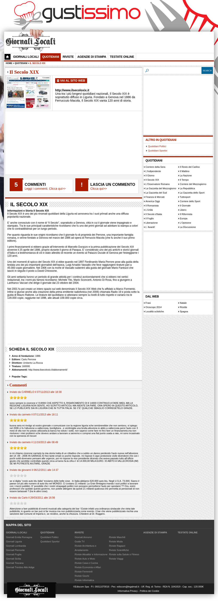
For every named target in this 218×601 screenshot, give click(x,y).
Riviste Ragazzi (117, 546)
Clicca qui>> (98, 188)
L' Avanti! (150, 227)
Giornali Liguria (14, 541)
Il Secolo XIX (152, 179)
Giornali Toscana (15, 563)
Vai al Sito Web (72, 80)
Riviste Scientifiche (119, 550)
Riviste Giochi (82, 576)
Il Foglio (149, 218)
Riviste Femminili (83, 571)
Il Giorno (149, 175)
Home (9, 63)
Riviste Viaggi (116, 558)
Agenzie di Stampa (91, 56)
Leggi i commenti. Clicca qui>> (45, 188)
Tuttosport (185, 197)
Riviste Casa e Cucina (86, 563)
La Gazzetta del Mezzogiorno (160, 188)
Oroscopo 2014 (153, 307)
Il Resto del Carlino (190, 167)
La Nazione (186, 175)
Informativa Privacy (128, 591)
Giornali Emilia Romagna (19, 537)
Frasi (148, 303)
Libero (183, 210)
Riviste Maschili (117, 537)
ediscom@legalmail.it (128, 586)
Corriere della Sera (155, 167)
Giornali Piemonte (15, 550)
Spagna (184, 311)
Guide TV (80, 541)
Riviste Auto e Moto (85, 558)
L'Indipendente (153, 171)
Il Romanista (152, 205)
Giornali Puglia (13, 554)
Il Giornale (185, 205)
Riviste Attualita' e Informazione (91, 554)
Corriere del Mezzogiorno (193, 184)
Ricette (183, 307)
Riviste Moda (116, 541)
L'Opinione (185, 222)
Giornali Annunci (83, 537)
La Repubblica (187, 188)
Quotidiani (50, 56)
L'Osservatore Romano (157, 184)
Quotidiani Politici (157, 146)
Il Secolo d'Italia (153, 214)
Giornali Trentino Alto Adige (20, 567)
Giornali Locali (25, 56)
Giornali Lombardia (16, 546)
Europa (183, 218)
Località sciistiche (154, 311)
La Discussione (188, 227)
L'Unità (149, 210)
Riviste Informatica (84, 580)
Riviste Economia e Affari (88, 567)
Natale (183, 303)
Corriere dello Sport (190, 201)
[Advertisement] (135, 42)
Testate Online (122, 56)
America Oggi (152, 201)
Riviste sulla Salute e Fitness (124, 554)
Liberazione (151, 222)
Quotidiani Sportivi (157, 150)
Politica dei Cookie (149, 591)
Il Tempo (184, 179)
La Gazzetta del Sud (156, 192)
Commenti (35, 184)
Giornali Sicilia (13, 558)
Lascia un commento (112, 184)
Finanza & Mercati (155, 197)
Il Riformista (186, 214)
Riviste (68, 56)
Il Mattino (184, 171)
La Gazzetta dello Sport (192, 192)
